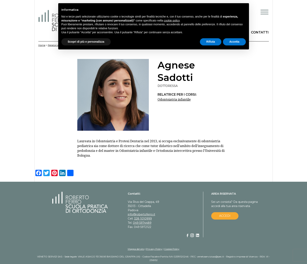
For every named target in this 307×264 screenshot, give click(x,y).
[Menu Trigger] (264, 12)
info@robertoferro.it (141, 214)
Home (41, 45)
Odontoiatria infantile (174, 99)
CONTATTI (260, 32)
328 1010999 (143, 218)
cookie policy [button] (171, 20)
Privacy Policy (154, 248)
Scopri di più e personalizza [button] (86, 41)
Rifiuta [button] (210, 41)
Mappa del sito (136, 248)
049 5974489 (142, 223)
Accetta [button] (234, 41)
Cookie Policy (171, 248)
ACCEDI (224, 216)
